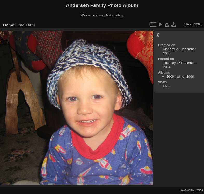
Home (8, 25)
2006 (170, 76)
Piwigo (199, 189)
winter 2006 (185, 76)
